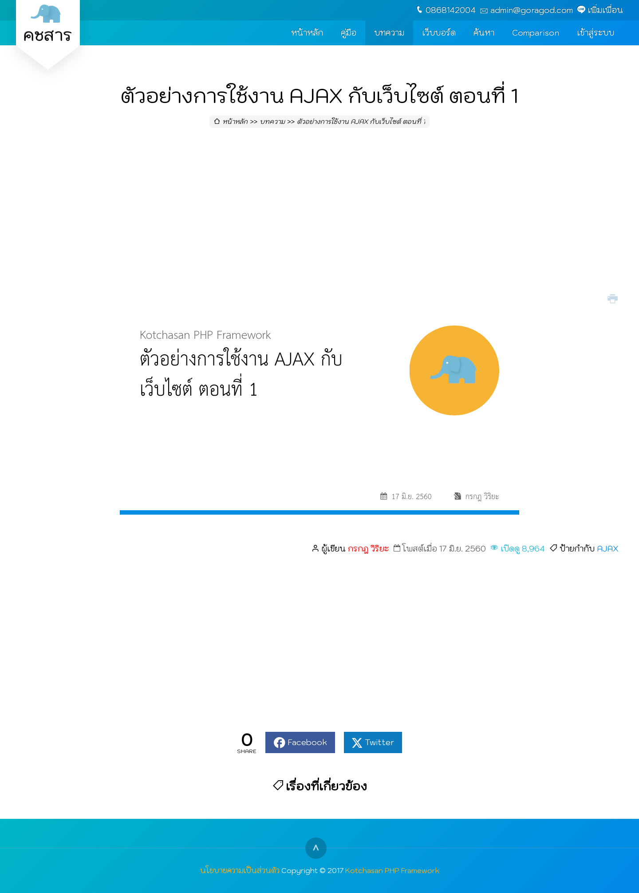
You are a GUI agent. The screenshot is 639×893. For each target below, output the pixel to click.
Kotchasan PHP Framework (392, 870)
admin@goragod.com (531, 10)
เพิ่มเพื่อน (605, 10)
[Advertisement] (319, 219)
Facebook (307, 742)
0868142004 (451, 10)
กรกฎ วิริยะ (368, 549)
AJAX (608, 549)
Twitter (379, 742)
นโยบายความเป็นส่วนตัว (240, 870)
